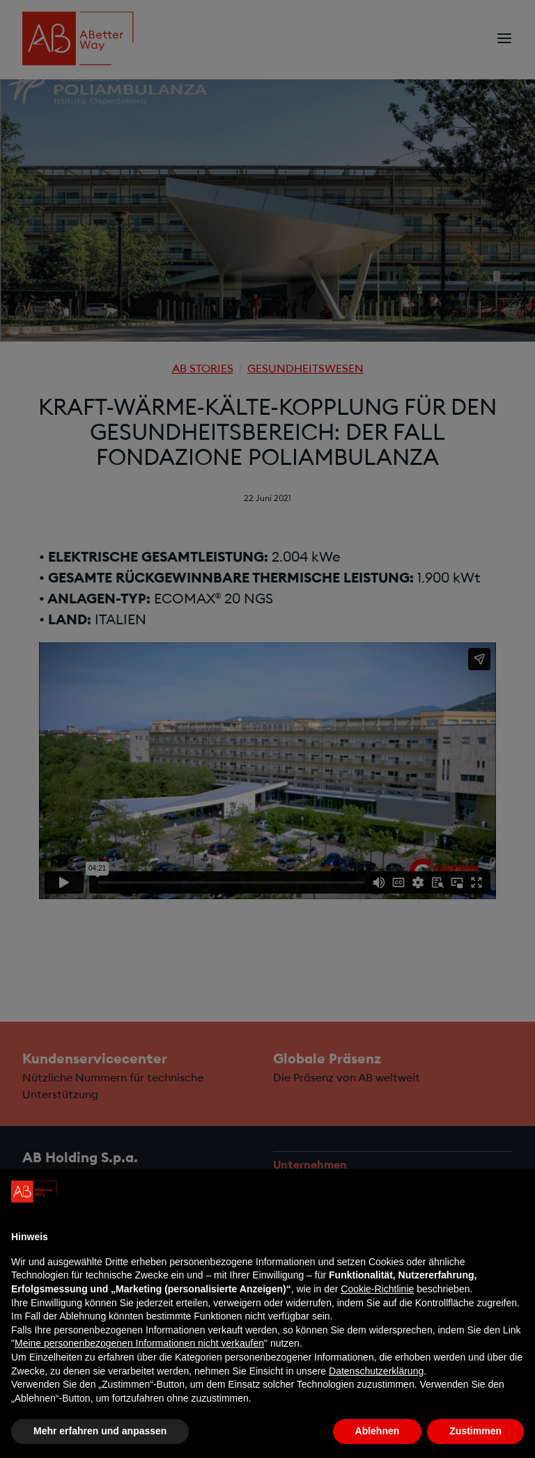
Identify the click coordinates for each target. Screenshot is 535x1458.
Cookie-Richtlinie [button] (377, 1288)
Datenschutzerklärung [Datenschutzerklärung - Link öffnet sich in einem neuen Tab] (376, 1371)
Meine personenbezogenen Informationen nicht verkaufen (139, 1343)
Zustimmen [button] (475, 1430)
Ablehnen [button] (377, 1430)
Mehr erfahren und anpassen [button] (99, 1430)
